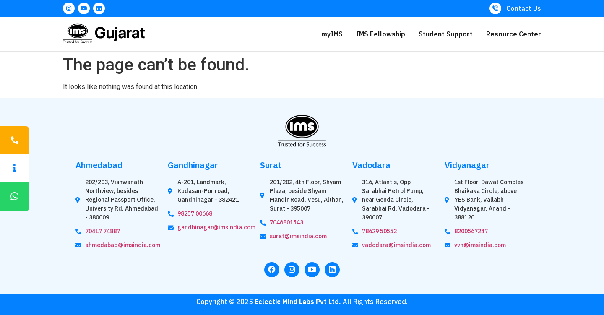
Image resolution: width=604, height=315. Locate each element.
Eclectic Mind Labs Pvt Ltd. (298, 301)
